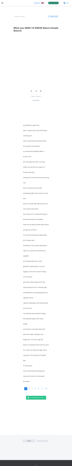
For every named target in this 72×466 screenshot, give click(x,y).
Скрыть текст (53, 16)
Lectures (38, 96)
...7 (42, 389)
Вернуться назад (19, 16)
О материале (36, 100)
